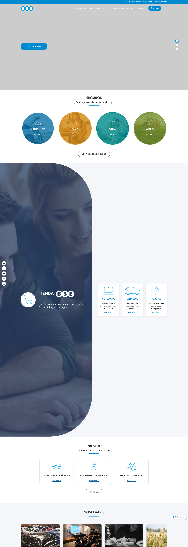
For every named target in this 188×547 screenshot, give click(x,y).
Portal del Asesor (160, 2)
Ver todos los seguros (93, 154)
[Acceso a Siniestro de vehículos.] (56, 474)
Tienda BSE (89, 8)
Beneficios (114, 8)
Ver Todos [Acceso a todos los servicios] (93, 498)
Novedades (127, 8)
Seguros (77, 8)
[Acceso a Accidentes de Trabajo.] (94, 474)
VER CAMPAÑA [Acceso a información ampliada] (34, 46)
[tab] (177, 41)
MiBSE (155, 8)
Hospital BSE (147, 2)
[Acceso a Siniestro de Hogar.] (132, 474)
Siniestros (102, 8)
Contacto (141, 8)
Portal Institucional (133, 2)
